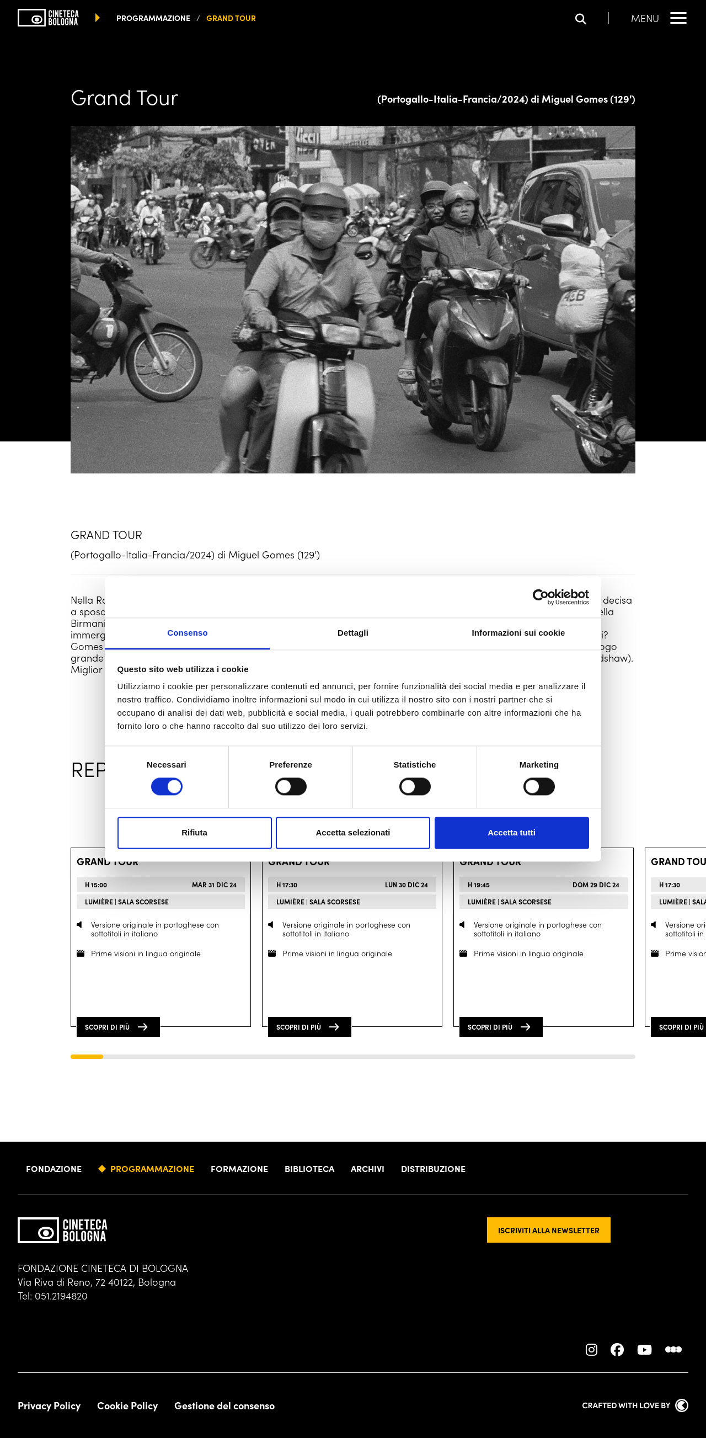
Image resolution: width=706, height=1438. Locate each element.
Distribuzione (433, 1168)
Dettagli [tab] (353, 632)
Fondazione (54, 1168)
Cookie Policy (127, 1405)
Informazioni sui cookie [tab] (518, 632)
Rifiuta (194, 832)
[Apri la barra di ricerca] (592, 18)
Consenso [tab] (187, 632)
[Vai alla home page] (48, 17)
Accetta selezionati (352, 832)
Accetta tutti (512, 832)
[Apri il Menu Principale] (659, 17)
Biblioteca (309, 1168)
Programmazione (152, 1168)
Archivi (367, 1168)
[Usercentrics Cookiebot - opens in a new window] (541, 597)
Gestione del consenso (224, 1405)
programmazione (153, 17)
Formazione (239, 1168)
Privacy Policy (49, 1405)
